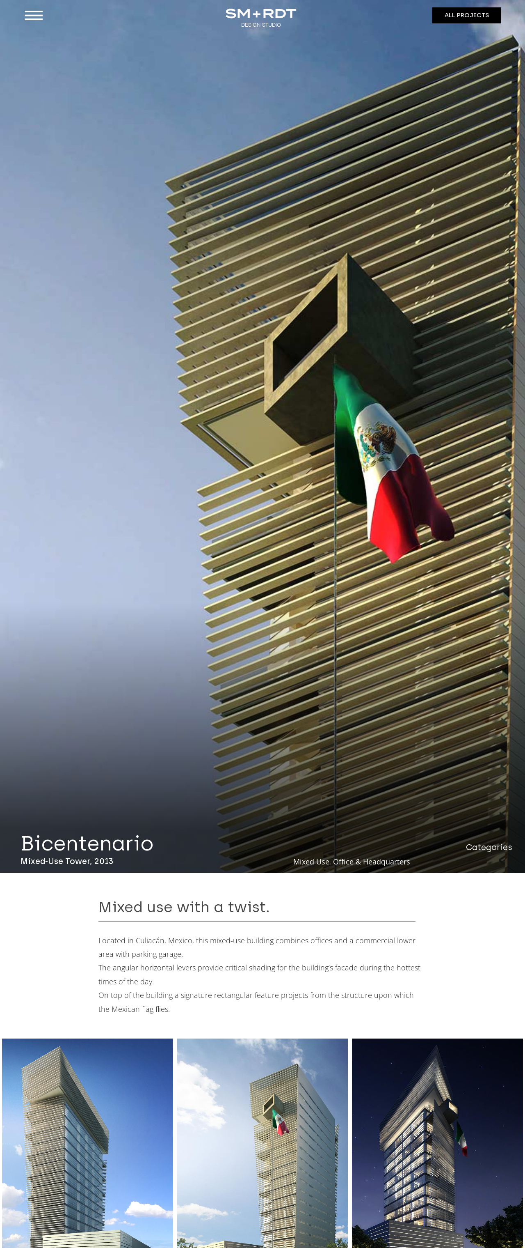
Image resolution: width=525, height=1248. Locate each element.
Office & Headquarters (371, 861)
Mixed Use (311, 861)
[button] (81, 15)
